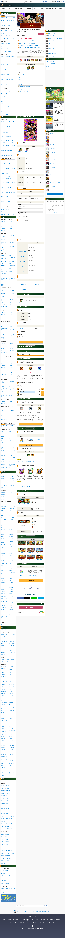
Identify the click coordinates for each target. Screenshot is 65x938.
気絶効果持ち (3, 645)
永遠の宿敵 (11, 591)
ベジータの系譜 (12, 506)
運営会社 (9, 919)
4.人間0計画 (11, 326)
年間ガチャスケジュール (6, 211)
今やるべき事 (55, 8)
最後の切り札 (11, 508)
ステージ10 (11, 367)
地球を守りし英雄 (4, 617)
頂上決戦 (3, 442)
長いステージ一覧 (4, 798)
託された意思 (3, 754)
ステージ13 (3, 372)
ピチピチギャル (4, 563)
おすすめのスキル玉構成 (24, 89)
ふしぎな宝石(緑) (4, 111)
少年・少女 (3, 547)
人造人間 (3, 544)
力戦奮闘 (10, 563)
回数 (9, 436)
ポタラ (2, 504)
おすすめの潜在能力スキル (24, 86)
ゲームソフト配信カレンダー (45, 922)
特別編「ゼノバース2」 (5, 71)
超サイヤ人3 (3, 517)
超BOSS (2, 611)
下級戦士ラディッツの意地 (35, 439)
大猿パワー (3, 570)
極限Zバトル (3, 445)
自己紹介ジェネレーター (6, 892)
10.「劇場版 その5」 (11, 396)
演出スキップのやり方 (5, 860)
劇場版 (10, 263)
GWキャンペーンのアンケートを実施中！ (27, 40)
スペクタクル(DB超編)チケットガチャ (8, 130)
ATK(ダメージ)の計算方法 (6, 858)
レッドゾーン (11, 459)
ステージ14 (11, 372)
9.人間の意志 (3, 334)
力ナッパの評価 (51, 56)
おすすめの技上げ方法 (23, 91)
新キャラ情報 (3, 629)
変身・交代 (3, 654)
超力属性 (3, 499)
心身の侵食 (11, 734)
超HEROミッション (4, 415)
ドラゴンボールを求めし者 (4, 541)
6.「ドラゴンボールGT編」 (12, 389)
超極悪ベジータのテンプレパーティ (8, 56)
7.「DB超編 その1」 (4, 392)
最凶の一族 (3, 534)
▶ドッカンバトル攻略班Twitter (32, 575)
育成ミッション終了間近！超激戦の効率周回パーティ (30, 47)
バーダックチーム (12, 551)
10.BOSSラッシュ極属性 (12, 335)
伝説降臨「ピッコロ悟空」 (6, 123)
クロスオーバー (4, 573)
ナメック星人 (11, 538)
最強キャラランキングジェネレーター (8, 889)
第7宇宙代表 (11, 524)
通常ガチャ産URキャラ (5, 875)
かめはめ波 (3, 508)
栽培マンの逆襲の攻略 (52, 40)
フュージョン (11, 504)
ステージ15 (3, 374)
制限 (9, 438)
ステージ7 (3, 228)
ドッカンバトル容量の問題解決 (7, 828)
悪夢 (22, 266)
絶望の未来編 (3, 258)
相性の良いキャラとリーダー (25, 81)
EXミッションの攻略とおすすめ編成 (55, 38)
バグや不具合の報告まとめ (6, 844)
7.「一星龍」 (3, 350)
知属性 (12, 659)
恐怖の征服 (37, 284)
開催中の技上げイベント (30, 445)
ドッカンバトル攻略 (8, 5)
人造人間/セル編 (4, 519)
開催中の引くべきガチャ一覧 (6, 155)
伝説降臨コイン (4, 103)
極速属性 (10, 492)
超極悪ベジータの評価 (5, 43)
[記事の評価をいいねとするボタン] (30, 588)
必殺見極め (11, 650)
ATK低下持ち (3, 643)
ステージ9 (3, 230)
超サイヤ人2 (11, 515)
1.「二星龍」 (3, 343)
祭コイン (3, 101)
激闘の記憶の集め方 (5, 813)
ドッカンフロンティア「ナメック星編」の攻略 (28, 45)
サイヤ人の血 (22, 261)
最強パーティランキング (52, 35)
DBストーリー (11, 431)
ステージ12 (3, 369)
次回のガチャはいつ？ (5, 22)
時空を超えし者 (12, 536)
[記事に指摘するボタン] (38, 588)
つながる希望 (3, 734)
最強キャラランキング (52, 33)
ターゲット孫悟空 (4, 551)
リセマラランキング (5, 785)
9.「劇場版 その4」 (4, 396)
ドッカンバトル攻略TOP (31, 580)
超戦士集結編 (11, 281)
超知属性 (3, 496)
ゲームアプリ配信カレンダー (32, 922)
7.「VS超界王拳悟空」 (4, 246)
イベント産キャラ (4, 878)
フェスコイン (3, 98)
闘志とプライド (12, 461)
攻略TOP (4, 8)
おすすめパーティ (22, 84)
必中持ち (3, 652)
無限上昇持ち (11, 641)
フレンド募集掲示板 (50, 61)
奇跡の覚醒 (11, 578)
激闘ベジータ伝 (12, 450)
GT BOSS (3, 587)
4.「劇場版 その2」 (12, 386)
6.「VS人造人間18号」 (12, 297)
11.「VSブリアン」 (4, 307)
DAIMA (2, 619)
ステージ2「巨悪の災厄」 (4, 420)
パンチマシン (3, 457)
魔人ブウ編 (3, 255)
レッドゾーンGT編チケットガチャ (7, 142)
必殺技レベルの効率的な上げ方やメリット (28, 461)
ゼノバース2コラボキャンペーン (7, 30)
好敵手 (2, 538)
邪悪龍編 (10, 570)
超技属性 (3, 494)
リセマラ (42, 8)
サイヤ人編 (37, 287)
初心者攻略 (48, 8)
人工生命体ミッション (12, 411)
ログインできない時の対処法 (6, 850)
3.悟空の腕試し (4, 326)
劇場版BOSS (3, 691)
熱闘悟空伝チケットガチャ (6, 201)
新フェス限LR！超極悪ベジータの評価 (27, 43)
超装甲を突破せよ (4, 468)
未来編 (10, 521)
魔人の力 (10, 544)
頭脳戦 (2, 568)
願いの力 (3, 609)
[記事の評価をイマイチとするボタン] (23, 588)
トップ (4, 919)
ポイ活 (60, 1)
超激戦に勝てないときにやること (7, 793)
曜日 (2, 440)
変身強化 (3, 536)
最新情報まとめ (51, 48)
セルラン (36, 8)
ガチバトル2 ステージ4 (5, 82)
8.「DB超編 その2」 (11, 392)
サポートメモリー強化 (12, 468)
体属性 (7, 661)
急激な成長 (11, 721)
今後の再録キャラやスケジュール (7, 214)
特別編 (10, 433)
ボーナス (10, 440)
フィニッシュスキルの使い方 (6, 818)
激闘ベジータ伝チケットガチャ (7, 147)
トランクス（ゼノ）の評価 (6, 46)
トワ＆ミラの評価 (4, 48)
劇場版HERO (11, 689)
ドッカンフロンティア (5, 64)
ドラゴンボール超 (4, 426)
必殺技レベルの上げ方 (5, 834)
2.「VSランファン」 (12, 291)
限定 (2, 438)
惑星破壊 (3, 582)
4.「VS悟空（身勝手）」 (12, 240)
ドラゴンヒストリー (12, 448)
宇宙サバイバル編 (12, 279)
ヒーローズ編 (3, 261)
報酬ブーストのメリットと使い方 (7, 816)
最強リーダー (3, 478)
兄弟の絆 (3, 529)
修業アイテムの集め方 (5, 811)
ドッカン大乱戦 (4, 84)
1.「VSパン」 (3, 290)
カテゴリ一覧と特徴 (5, 841)
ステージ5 (3, 226)
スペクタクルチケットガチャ (6, 173)
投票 (42, 389)
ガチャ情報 (29, 8)
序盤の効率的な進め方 (5, 790)
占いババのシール (4, 96)
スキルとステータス (23, 74)
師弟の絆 (10, 529)
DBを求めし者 (11, 684)
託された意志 (3, 596)
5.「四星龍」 (3, 348)
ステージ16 (11, 374)
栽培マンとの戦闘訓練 (12, 465)
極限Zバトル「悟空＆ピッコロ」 (7, 79)
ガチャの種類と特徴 (5, 803)
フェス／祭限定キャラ (5, 870)
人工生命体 (11, 541)
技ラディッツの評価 (52, 53)
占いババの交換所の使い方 (6, 800)
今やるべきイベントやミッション (7, 38)
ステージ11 (11, 369)
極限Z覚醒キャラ (4, 880)
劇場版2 (10, 255)
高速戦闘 (10, 593)
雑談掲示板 (48, 68)
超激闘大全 (3, 461)
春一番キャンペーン (5, 33)
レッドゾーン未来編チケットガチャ (8, 140)
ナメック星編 (11, 517)
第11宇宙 (10, 527)
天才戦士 (10, 580)
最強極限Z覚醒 (11, 485)
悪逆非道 (10, 555)
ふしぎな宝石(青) (4, 114)
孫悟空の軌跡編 (12, 265)
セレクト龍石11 (4, 93)
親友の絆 (3, 593)
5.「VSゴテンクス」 (4, 243)
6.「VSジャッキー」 (12, 243)
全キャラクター (4, 634)
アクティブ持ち (12, 652)
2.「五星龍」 (11, 343)
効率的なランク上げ (5, 805)
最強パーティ (23, 8)
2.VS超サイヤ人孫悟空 (12, 236)
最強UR (10, 483)
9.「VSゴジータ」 (3, 250)
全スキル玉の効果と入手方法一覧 (30, 424)
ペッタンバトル (12, 457)
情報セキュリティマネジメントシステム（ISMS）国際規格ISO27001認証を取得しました (33, 911)
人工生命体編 (3, 273)
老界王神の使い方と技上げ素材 (26, 486)
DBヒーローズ (11, 704)
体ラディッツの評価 (52, 45)
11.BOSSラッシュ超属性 (4, 338)
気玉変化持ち (3, 647)
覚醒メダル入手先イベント (24, 93)
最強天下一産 (3, 487)
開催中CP (61, 8)
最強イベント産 (4, 485)
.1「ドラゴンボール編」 (4, 382)
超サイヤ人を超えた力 (4, 602)
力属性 (2, 661)
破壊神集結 (3, 459)
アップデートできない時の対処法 (7, 853)
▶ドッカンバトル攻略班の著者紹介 (32, 576)
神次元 (2, 510)
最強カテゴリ (11, 478)
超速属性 (3, 492)
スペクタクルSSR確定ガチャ (6, 176)
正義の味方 (11, 582)
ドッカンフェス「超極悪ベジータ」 (8, 121)
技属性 (7, 659)
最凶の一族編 (11, 261)
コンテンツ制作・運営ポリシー (27, 919)
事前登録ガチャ (22, 922)
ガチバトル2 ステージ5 (5, 66)
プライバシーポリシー (44, 919)
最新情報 (10, 8)
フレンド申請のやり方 (5, 826)
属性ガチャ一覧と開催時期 (6, 209)
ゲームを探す (10, 922)
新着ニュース (54, 922)
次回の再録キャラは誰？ (6, 25)
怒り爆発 (10, 553)
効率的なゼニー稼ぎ (5, 808)
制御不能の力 (11, 611)
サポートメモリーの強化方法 (6, 823)
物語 (2, 431)
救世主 (2, 565)
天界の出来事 (11, 587)
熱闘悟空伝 (3, 450)
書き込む (30, 342)
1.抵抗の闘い (3, 324)
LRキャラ (3, 636)
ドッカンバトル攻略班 (24, 34)
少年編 (10, 268)
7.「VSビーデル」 (3, 300)
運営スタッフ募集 (16, 919)
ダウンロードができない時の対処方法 (8, 847)
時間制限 (3, 589)
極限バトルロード (4, 448)
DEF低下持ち (11, 643)
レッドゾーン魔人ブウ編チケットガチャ (8, 133)
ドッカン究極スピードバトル (6, 74)
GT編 (2, 263)
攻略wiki (16, 922)
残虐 (22, 246)
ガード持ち (3, 650)
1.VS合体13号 (4, 236)
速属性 (2, 659)
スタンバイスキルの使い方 (6, 821)
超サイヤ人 (3, 515)
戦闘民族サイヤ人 (22, 251)
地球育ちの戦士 (4, 607)
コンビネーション (12, 547)
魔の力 (2, 614)
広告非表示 (54, 1)
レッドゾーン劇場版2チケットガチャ (7, 137)
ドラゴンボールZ (12, 426)
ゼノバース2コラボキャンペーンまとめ (27, 41)
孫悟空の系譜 (23, 284)
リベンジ (3, 553)
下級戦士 (3, 605)
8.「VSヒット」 (12, 246)
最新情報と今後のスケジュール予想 (8, 17)
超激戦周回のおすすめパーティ (7, 795)
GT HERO (11, 584)
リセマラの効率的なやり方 (6, 788)
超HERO (10, 607)
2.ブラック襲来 (12, 324)
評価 (20, 79)
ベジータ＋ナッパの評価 (52, 43)
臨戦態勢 (22, 271)
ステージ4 (11, 314)
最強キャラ (16, 8)
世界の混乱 (11, 596)
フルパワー (11, 672)
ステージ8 (11, 228)
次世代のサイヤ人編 (4, 285)
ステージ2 (11, 221)
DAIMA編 (10, 271)
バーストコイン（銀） (5, 106)
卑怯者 (22, 256)
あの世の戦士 (3, 560)
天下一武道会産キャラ (5, 883)
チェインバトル (12, 455)
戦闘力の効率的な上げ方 (6, 863)
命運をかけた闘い (4, 599)
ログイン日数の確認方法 (6, 855)
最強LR (2, 483)
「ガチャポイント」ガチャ (6, 126)
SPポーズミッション (4, 411)
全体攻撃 (10, 647)
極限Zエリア (11, 442)
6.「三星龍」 (11, 348)
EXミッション (4, 69)
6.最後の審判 (11, 329)
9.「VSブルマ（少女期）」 (3, 303)
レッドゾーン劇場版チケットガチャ (8, 145)
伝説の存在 (3, 591)
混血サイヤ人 (11, 512)
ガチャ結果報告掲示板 (50, 63)
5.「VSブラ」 (3, 296)
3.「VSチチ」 (3, 293)
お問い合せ (29, 920)
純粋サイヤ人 (3, 512)
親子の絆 (10, 605)
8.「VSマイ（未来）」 (12, 300)
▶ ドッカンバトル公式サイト (51, 212)
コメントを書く (31, 607)
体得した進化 (11, 589)
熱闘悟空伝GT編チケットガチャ (7, 150)
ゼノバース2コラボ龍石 (5, 91)
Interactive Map (35, 920)
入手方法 (21, 77)
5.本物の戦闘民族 (4, 329)
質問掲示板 (48, 66)
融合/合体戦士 (11, 598)
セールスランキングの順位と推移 (7, 20)
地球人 (2, 555)
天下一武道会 (3, 455)
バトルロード (11, 445)
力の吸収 (10, 568)
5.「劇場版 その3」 (4, 389)
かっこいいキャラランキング (6, 624)
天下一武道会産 (4, 641)
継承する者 (11, 614)
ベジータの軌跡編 (4, 268)
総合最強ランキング (21, 328)
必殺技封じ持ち (12, 645)
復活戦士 (10, 510)
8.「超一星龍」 (12, 350)
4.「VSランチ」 (12, 293)
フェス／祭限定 (12, 480)
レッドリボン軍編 (12, 258)
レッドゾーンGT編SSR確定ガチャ (7, 187)
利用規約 (36, 919)
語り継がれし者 (4, 584)
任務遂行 (24, 289)
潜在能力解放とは (4, 839)
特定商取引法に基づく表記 (55, 919)
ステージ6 (11, 226)
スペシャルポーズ (12, 561)
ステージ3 (3, 314)
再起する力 (3, 580)
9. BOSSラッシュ (4, 353)
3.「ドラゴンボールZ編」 (4, 386)
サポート (10, 636)
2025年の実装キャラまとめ (6, 51)
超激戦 (2, 433)
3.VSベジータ (3, 239)
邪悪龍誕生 (3, 464)
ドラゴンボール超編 (4, 279)
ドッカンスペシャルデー (6, 35)
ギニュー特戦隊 (12, 686)
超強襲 (2, 436)
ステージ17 (3, 376)
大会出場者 (11, 609)
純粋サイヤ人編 (4, 271)
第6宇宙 (2, 527)
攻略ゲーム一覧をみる (55, 194)
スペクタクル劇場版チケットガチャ (8, 168)
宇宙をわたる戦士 (24, 287)
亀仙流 (2, 578)
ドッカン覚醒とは (4, 836)
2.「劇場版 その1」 (12, 382)
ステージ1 (3, 221)
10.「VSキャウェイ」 (11, 303)
